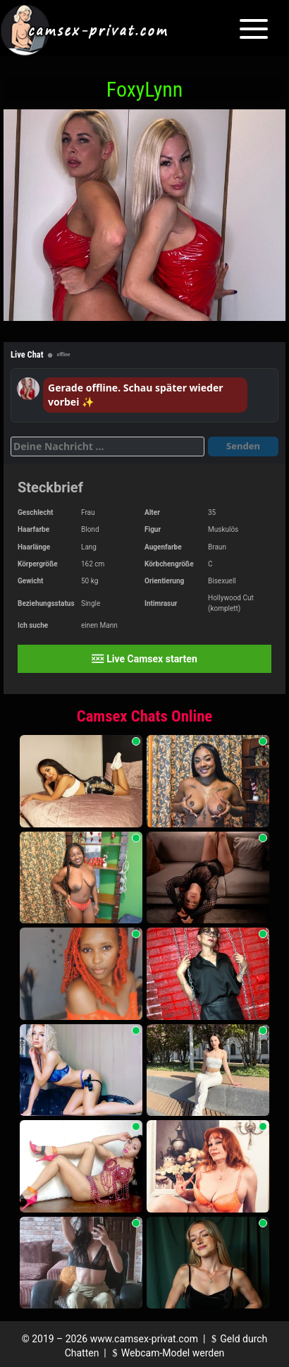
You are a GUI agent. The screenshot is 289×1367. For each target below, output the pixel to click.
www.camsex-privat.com (144, 1338)
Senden (243, 445)
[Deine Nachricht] (107, 446)
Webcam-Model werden (166, 1353)
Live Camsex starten (144, 658)
